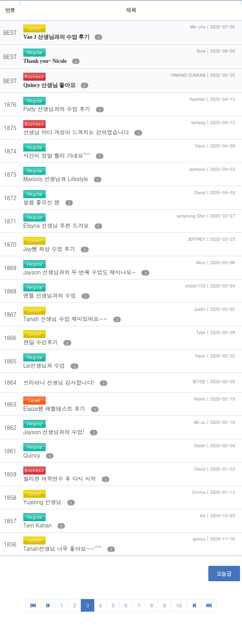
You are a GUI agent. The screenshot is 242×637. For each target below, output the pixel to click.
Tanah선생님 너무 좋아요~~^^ (63, 548)
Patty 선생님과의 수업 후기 (57, 109)
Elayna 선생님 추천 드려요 (57, 225)
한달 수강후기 (41, 342)
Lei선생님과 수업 (45, 365)
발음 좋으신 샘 (42, 202)
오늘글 (224, 573)
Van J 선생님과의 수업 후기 (57, 37)
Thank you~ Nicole (45, 61)
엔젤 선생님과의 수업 (50, 295)
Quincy (32, 455)
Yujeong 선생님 (43, 502)
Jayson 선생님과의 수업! (54, 432)
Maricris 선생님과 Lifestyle (56, 179)
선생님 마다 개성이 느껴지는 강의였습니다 (77, 132)
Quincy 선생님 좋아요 (50, 85)
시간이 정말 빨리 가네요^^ (57, 155)
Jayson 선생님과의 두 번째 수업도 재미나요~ (80, 272)
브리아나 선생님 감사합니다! (59, 382)
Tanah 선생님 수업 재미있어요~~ (66, 319)
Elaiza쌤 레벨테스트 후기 (55, 408)
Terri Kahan (38, 525)
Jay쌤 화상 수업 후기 (50, 249)
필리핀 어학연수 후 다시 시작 (60, 478)
